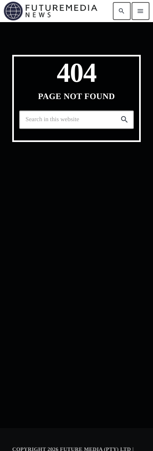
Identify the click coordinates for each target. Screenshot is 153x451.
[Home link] (50, 11)
